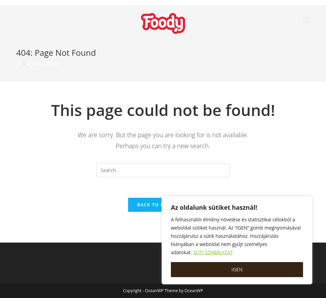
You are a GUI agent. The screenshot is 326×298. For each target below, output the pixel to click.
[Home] (18, 64)
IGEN (236, 269)
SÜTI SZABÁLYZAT (213, 252)
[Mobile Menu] (306, 19)
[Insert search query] (163, 170)
